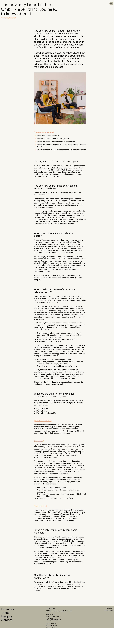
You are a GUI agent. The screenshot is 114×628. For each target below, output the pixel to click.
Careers (6, 619)
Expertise (7, 609)
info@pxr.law (50, 608)
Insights (6, 616)
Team (5, 612)
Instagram (108, 610)
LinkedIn (109, 608)
